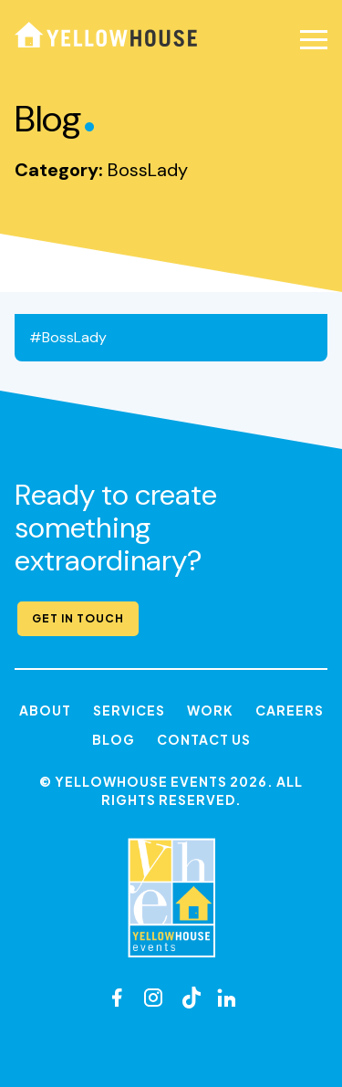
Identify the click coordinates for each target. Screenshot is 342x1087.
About (45, 710)
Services (129, 710)
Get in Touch (78, 618)
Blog (113, 739)
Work (210, 710)
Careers (289, 710)
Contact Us (204, 739)
